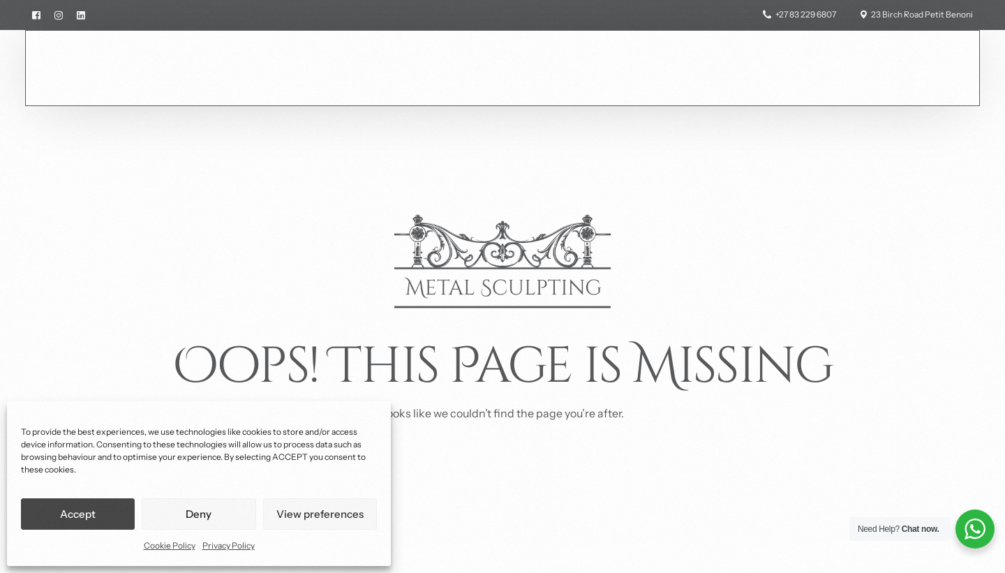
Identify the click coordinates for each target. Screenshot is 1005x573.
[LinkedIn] (81, 14)
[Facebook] (39, 14)
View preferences (320, 514)
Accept (78, 514)
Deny (198, 514)
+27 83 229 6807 (805, 14)
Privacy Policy (228, 545)
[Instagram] (58, 14)
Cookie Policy (169, 545)
